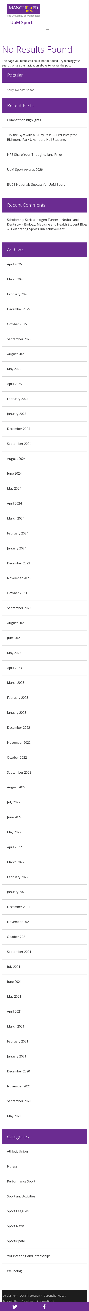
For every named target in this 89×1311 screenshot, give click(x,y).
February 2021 (17, 1041)
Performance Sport (21, 1181)
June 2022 (14, 817)
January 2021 (16, 1056)
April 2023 (14, 668)
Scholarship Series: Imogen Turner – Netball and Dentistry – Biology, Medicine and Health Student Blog (47, 222)
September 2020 (19, 1101)
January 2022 (16, 892)
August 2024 (16, 459)
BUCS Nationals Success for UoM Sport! (36, 184)
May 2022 (14, 832)
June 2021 (14, 982)
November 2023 (19, 578)
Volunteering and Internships (29, 1256)
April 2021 (14, 1011)
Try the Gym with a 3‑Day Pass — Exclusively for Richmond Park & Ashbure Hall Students (42, 137)
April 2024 (14, 503)
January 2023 (16, 712)
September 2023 (19, 608)
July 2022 (13, 802)
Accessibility (10, 1301)
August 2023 (16, 623)
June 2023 (14, 638)
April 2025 (14, 384)
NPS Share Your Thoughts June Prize (34, 154)
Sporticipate (16, 1241)
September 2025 (19, 339)
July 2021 (13, 967)
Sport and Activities (21, 1196)
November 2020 (19, 1086)
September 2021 (19, 952)
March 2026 (15, 279)
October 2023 (17, 593)
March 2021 (15, 1026)
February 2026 (17, 294)
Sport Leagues (18, 1211)
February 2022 (17, 877)
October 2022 (17, 757)
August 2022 (16, 787)
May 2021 (14, 996)
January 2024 (16, 548)
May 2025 (14, 369)
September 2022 (19, 772)
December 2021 (18, 907)
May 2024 (14, 488)
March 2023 (15, 682)
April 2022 (14, 847)
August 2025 (16, 354)
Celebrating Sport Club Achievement (37, 229)
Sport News (15, 1226)
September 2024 (19, 444)
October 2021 (17, 937)
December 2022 (18, 727)
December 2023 (18, 563)
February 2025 (17, 399)
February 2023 (17, 697)
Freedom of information (36, 1301)
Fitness (12, 1166)
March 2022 (15, 862)
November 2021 (19, 922)
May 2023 (14, 653)
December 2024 (18, 429)
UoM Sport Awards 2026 (25, 169)
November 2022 (19, 742)
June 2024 (14, 473)
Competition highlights (24, 120)
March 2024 (15, 518)
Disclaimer (9, 1295)
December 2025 (18, 309)
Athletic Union (17, 1151)
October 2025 (17, 324)
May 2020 (14, 1116)
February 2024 (17, 533)
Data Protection (30, 1295)
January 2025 (16, 414)
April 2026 (14, 264)
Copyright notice (54, 1295)
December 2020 (18, 1071)
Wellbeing (14, 1271)
